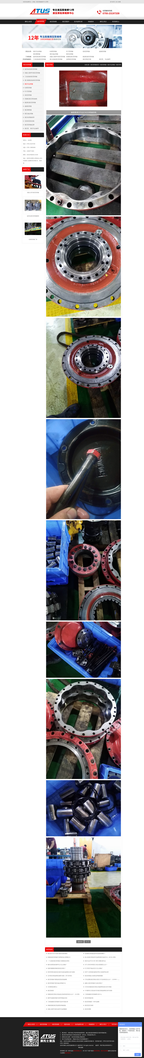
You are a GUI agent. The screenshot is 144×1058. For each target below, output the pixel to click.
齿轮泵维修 (86, 51)
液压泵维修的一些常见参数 (92, 1001)
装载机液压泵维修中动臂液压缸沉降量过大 (59, 957)
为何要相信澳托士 (52, 987)
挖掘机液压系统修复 (31, 99)
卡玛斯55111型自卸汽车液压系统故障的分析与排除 (98, 990)
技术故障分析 (78, 21)
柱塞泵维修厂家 (33, 239)
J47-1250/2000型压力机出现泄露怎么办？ (96, 964)
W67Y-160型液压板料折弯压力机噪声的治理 (96, 972)
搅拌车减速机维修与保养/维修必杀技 (57, 998)
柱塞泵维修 (53, 51)
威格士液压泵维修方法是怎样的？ (94, 983)
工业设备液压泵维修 (39, 59)
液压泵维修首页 (94, 64)
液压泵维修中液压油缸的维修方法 (57, 983)
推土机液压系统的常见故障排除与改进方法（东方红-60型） (101, 957)
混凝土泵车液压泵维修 (33, 192)
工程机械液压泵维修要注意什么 (93, 994)
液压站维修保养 (29, 117)
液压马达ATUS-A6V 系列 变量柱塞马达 (95, 961)
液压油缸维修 (54, 54)
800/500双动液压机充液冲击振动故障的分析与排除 (61, 972)
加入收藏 (118, 2)
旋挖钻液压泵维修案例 (33, 216)
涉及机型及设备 (29, 121)
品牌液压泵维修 (71, 59)
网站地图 (80, 1047)
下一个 (87, 941)
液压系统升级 (87, 59)
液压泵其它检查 (89, 1005)
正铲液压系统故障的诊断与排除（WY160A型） (60, 975)
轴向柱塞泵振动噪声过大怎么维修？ (57, 964)
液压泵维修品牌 (29, 125)
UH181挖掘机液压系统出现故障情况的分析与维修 (98, 987)
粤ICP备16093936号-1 (106, 1045)
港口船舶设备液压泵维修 (32, 80)
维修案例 (91, 21)
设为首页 (112, 2)
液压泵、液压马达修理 (32, 128)
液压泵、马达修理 (104, 59)
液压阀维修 (36, 54)
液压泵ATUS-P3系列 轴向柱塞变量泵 (57, 953)
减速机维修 (102, 51)
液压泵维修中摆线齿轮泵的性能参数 (57, 979)
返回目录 (80, 941)
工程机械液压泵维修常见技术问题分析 (58, 1001)
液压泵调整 (88, 1009)
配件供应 (67, 1024)
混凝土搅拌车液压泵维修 (57, 56)
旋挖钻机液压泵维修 (39, 56)
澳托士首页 (28, 21)
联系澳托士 (115, 21)
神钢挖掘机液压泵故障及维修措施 (57, 1005)
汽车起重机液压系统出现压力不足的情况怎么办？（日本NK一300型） (103, 979)
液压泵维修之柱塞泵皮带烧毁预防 (94, 975)
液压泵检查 (51, 990)
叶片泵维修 (69, 51)
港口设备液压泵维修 (56, 59)
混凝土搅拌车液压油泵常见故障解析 (57, 1009)
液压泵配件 (65, 21)
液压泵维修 (40, 21)
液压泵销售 (53, 21)
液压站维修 (69, 54)
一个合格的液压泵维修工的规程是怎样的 (58, 961)
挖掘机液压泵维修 (71, 56)
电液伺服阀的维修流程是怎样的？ (57, 968)
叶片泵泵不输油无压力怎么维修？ (94, 968)
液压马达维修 (37, 51)
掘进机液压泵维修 (88, 56)
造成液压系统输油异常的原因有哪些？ (95, 953)
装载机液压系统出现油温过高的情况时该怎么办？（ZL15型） (64, 994)
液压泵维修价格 (89, 998)
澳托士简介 (103, 21)
